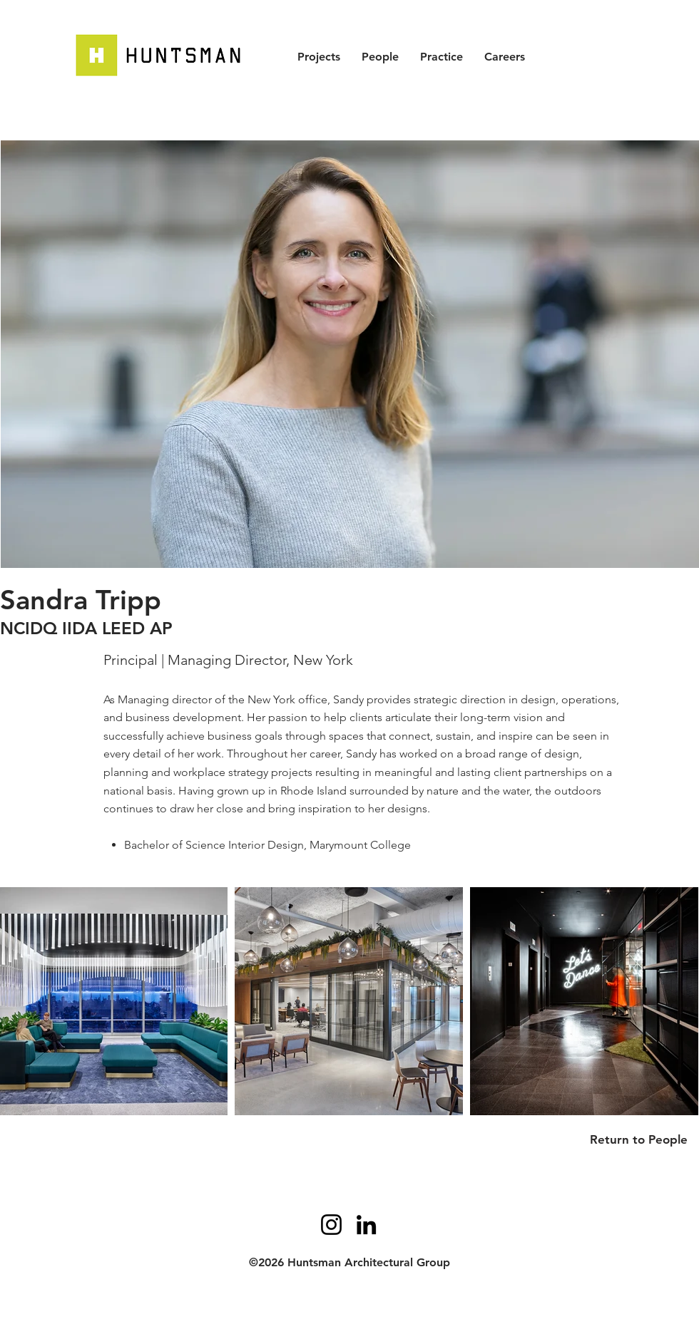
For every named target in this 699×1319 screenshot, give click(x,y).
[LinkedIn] (366, 1224)
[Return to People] (644, 1139)
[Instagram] (331, 1224)
